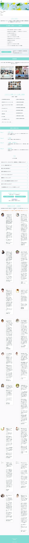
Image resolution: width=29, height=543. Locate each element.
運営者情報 (14, 539)
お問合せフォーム (8, 196)
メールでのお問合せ (20, 196)
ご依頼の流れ (2, 12)
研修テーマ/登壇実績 (2, 11)
